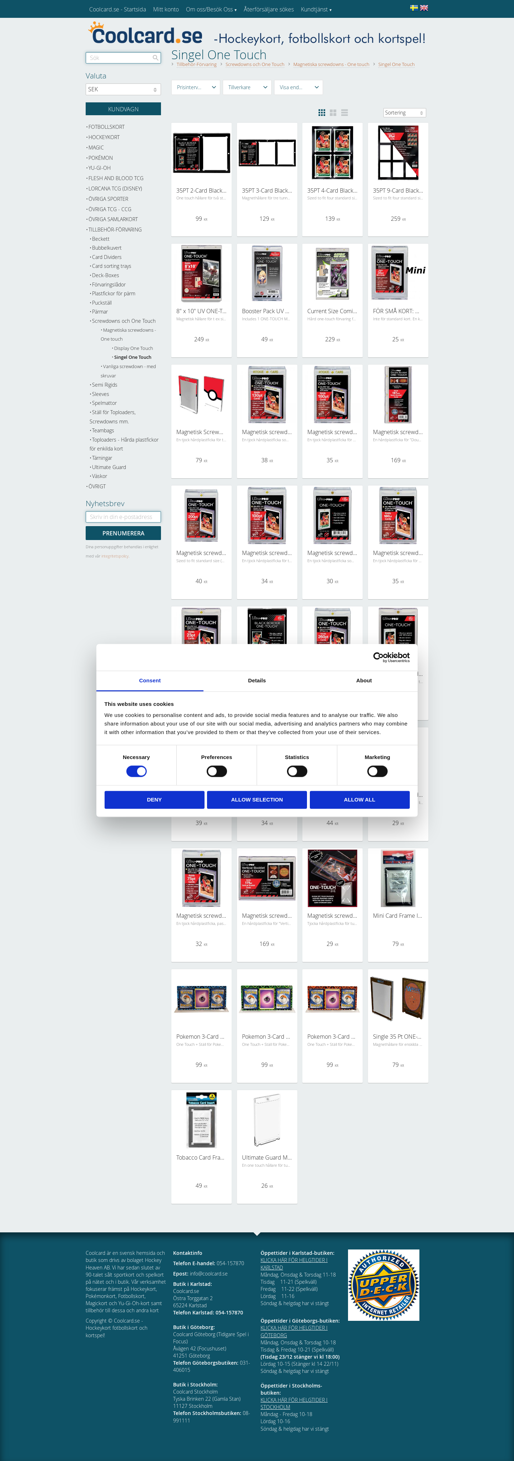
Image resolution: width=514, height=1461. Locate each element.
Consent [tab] (150, 680)
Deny (154, 799)
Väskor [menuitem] (99, 476)
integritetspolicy (114, 556)
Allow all (360, 799)
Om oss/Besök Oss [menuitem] (209, 9)
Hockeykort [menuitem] (104, 137)
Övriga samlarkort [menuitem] (113, 219)
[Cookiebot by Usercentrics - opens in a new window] (378, 657)
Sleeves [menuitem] (100, 394)
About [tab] (364, 680)
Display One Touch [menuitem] (133, 348)
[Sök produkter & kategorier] (123, 57)
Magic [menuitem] (96, 147)
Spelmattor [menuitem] (104, 402)
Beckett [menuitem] (101, 238)
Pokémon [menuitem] (101, 157)
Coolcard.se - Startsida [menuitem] (117, 9)
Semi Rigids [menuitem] (104, 384)
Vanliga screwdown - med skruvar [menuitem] (128, 371)
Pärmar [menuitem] (100, 311)
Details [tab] (257, 680)
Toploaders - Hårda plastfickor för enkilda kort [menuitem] (124, 444)
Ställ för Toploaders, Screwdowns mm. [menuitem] (113, 417)
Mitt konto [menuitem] (166, 9)
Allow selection (257, 799)
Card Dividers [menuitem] (107, 257)
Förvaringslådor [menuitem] (109, 284)
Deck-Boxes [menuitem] (105, 275)
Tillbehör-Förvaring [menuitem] (115, 229)
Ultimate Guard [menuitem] (109, 467)
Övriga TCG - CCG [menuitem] (110, 209)
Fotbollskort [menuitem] (107, 126)
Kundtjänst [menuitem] (314, 9)
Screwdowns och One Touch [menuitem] (124, 320)
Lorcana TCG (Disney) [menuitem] (115, 188)
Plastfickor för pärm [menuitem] (113, 293)
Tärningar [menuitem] (102, 457)
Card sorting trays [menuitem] (111, 266)
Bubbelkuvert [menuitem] (107, 247)
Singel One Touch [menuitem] (132, 357)
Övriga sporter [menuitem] (108, 198)
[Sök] (155, 57)
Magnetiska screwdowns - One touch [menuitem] (128, 334)
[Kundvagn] (123, 108)
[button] (195, 87)
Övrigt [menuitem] (97, 486)
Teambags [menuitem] (103, 430)
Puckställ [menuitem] (102, 302)
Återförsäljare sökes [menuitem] (269, 9)
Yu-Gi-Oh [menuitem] (100, 167)
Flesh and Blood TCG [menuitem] (116, 178)
